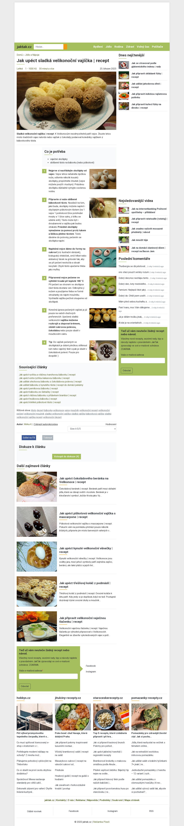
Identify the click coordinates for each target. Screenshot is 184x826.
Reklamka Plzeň (101, 822)
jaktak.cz (49, 800)
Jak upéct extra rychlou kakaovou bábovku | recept (44, 378)
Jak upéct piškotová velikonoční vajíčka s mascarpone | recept (87, 515)
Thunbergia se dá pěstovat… (133, 266)
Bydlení (98, 46)
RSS (151, 811)
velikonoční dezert (52, 417)
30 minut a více (46, 68)
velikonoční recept (88, 410)
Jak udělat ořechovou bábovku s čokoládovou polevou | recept (50, 381)
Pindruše (59, 770)
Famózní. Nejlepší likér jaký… (133, 289)
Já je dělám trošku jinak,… (131, 317)
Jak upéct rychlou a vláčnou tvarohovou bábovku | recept (47, 374)
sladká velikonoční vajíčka (58, 413)
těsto (33, 410)
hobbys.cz (23, 698)
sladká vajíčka (78, 413)
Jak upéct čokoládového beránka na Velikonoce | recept (83, 480)
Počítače (157, 46)
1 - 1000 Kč (31, 68)
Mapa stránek (131, 800)
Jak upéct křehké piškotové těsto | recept (40, 402)
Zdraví (130, 46)
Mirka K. (28, 424)
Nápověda (92, 800)
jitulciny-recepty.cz (68, 698)
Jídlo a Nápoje (32, 54)
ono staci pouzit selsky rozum (134, 272)
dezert (40, 410)
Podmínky (105, 800)
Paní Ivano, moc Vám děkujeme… (135, 307)
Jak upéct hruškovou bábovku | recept (38, 398)
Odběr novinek (34, 811)
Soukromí (117, 800)
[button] (66, 100)
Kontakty (61, 800)
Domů (20, 54)
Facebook (91, 666)
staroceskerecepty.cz (108, 698)
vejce (67, 410)
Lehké (20, 68)
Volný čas (143, 46)
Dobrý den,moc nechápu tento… (134, 278)
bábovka (48, 410)
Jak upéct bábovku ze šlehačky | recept (39, 392)
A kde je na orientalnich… (131, 322)
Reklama (80, 800)
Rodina (118, 46)
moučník (74, 410)
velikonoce (58, 410)
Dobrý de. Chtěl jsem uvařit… (133, 295)
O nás (71, 800)
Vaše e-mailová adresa (30, 670)
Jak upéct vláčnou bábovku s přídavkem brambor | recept (47, 395)
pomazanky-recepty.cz (146, 698)
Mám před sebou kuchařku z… (133, 301)
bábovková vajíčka (95, 413)
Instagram (91, 671)
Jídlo (109, 46)
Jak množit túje (139, 240)
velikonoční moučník (34, 413)
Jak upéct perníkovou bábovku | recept (38, 388)
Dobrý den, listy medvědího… (133, 284)
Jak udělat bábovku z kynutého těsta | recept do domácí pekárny (51, 385)
